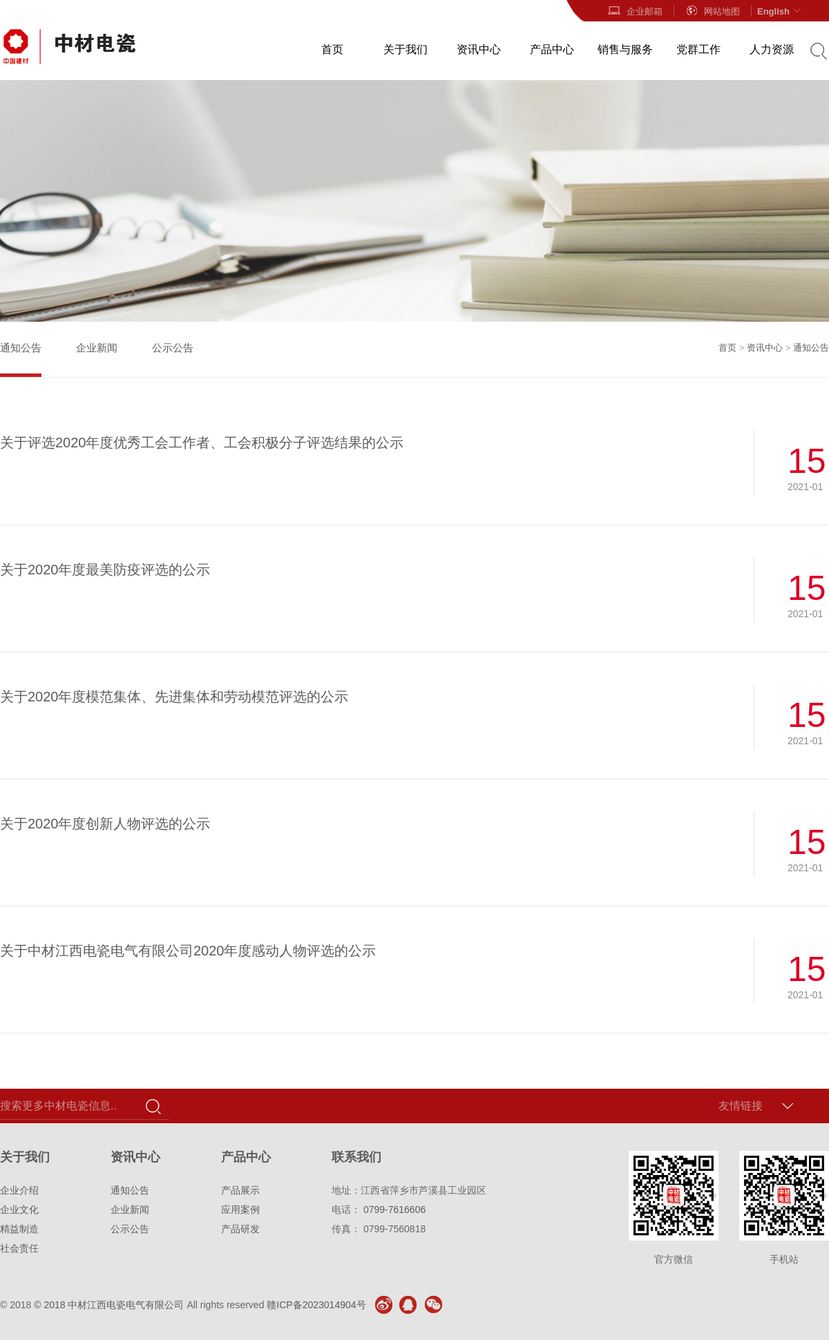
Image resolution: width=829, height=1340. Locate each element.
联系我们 (356, 1157)
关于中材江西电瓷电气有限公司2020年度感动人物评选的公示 (188, 950)
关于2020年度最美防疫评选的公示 (105, 569)
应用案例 (240, 1209)
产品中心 (552, 49)
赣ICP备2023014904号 (316, 1304)
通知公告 (20, 347)
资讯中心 (479, 49)
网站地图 (712, 11)
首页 (332, 49)
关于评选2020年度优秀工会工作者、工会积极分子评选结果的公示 (202, 442)
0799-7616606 (394, 1209)
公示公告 (172, 347)
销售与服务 (625, 49)
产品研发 (240, 1228)
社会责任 (19, 1248)
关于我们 (405, 49)
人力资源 (772, 49)
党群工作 (698, 49)
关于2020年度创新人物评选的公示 (105, 823)
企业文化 (19, 1209)
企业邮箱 (635, 11)
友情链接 (740, 1105)
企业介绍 (19, 1190)
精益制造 (19, 1228)
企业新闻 (96, 347)
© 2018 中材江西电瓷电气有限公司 (109, 1304)
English (780, 11)
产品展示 (240, 1190)
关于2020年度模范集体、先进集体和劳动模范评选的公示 (174, 696)
